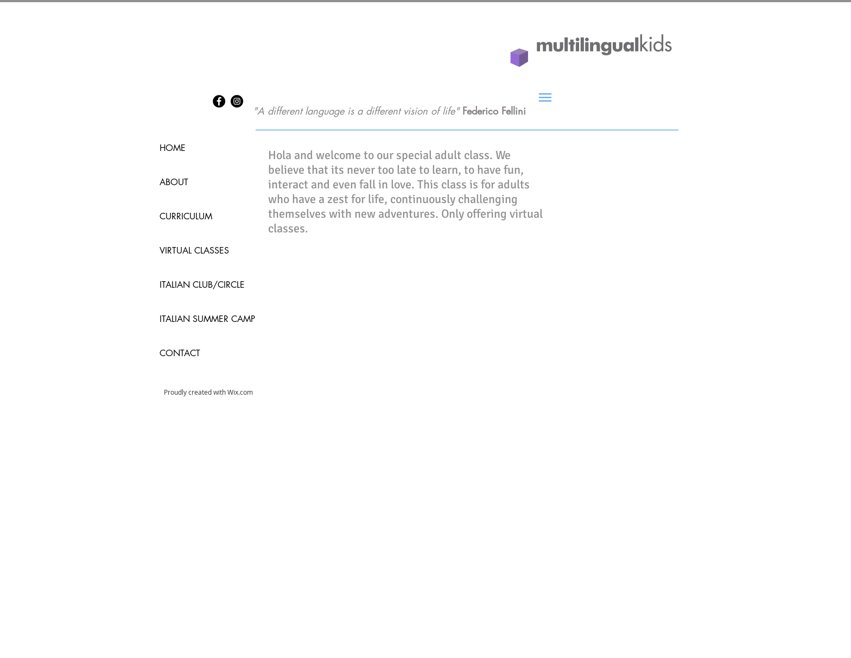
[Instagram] (237, 101)
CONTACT (180, 353)
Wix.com (240, 392)
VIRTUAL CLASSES (194, 250)
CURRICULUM (186, 216)
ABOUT (174, 182)
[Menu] (545, 97)
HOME (173, 148)
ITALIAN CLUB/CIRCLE (198, 284)
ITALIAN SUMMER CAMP (198, 319)
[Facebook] (219, 101)
